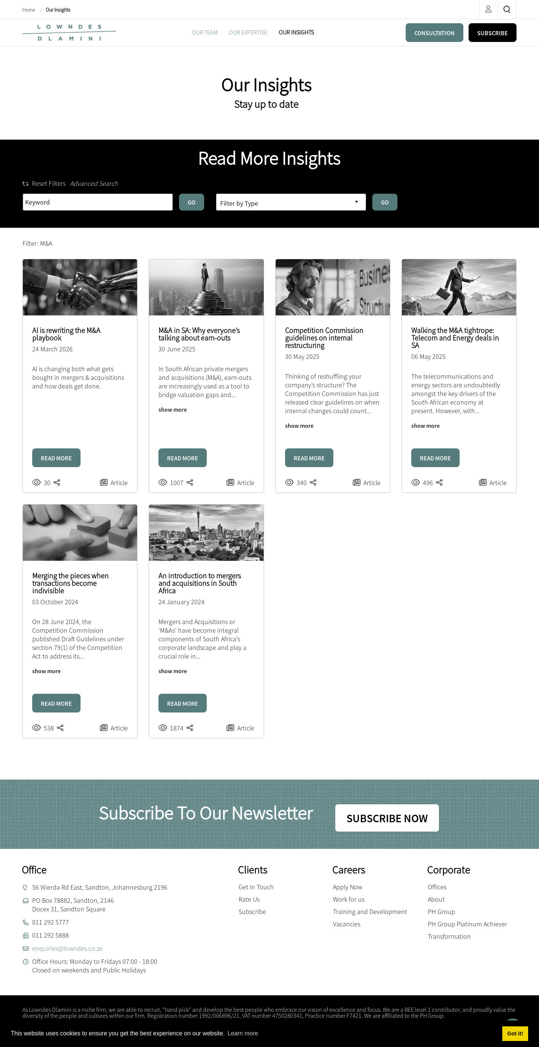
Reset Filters (44, 183)
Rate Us (249, 899)
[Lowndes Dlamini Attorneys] (69, 31)
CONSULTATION (434, 33)
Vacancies (346, 924)
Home (29, 9)
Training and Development (370, 911)
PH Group (441, 911)
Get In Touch (256, 887)
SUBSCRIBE (492, 33)
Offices (437, 887)
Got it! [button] (515, 1034)
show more (172, 409)
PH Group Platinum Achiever (467, 924)
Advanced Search (94, 183)
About (436, 899)
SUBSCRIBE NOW (387, 818)
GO (192, 202)
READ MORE (56, 458)
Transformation (449, 936)
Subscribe (252, 911)
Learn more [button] (242, 1033)
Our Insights (58, 9)
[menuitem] (204, 32)
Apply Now (347, 887)
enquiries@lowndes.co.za (67, 948)
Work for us (348, 899)
